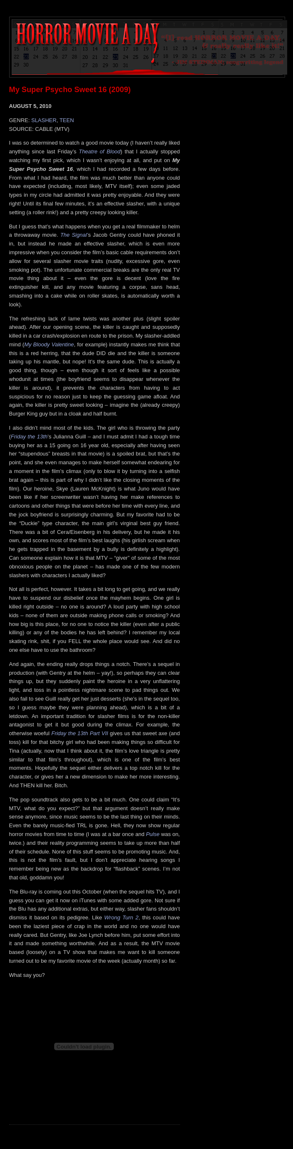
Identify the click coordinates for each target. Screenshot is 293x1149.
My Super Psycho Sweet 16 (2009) (70, 89)
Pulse (153, 834)
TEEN (67, 120)
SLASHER (44, 120)
